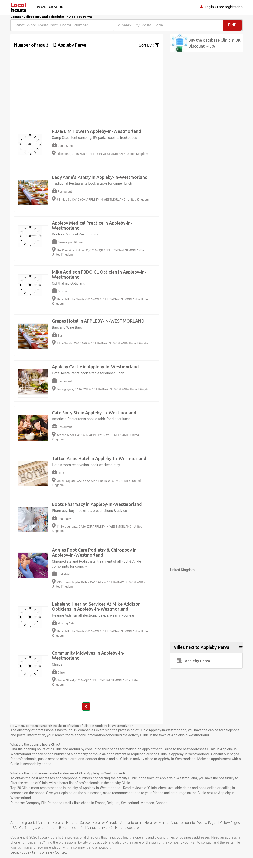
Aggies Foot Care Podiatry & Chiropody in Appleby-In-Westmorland (94, 552)
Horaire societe (127, 828)
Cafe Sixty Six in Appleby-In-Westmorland (94, 412)
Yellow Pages (207, 823)
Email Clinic (71, 803)
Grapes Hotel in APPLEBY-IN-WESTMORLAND (98, 320)
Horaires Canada (105, 823)
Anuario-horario (183, 823)
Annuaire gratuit (22, 823)
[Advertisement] (86, 83)
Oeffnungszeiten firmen (38, 828)
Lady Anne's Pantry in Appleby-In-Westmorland (100, 177)
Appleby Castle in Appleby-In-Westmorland (95, 366)
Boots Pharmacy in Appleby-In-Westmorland (97, 504)
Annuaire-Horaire (51, 823)
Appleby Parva (193, 661)
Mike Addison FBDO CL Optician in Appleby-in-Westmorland (99, 274)
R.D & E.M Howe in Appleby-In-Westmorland (96, 131)
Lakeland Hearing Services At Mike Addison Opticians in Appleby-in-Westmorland (96, 606)
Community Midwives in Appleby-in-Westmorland (88, 655)
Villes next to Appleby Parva (201, 647)
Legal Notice (19, 853)
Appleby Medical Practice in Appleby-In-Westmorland (92, 225)
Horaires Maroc (156, 823)
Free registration (230, 7)
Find (232, 25)
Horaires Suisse (78, 823)
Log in (209, 7)
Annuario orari (131, 823)
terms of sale (42, 853)
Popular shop (49, 7)
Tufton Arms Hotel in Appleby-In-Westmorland (99, 458)
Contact (61, 853)
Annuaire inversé (100, 828)
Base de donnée (71, 828)
